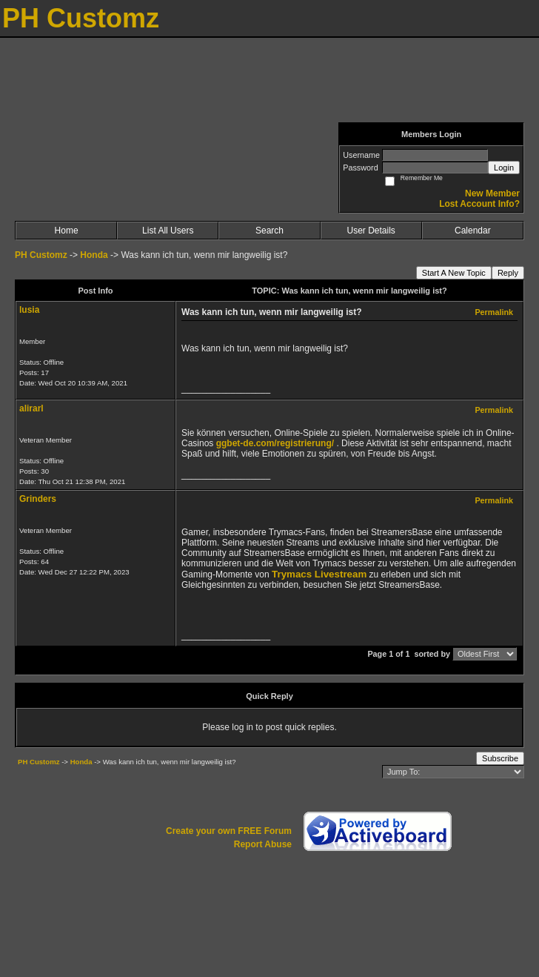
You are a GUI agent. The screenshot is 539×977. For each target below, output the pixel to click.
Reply (508, 272)
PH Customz (42, 255)
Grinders (37, 499)
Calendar (473, 230)
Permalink (494, 312)
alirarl (31, 408)
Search (269, 230)
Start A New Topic (454, 272)
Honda (93, 255)
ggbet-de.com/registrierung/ (275, 443)
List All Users (167, 230)
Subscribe (500, 758)
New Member (492, 193)
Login (504, 167)
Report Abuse (263, 844)
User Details (370, 230)
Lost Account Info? (479, 204)
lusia (29, 310)
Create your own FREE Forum (229, 831)
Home (66, 230)
